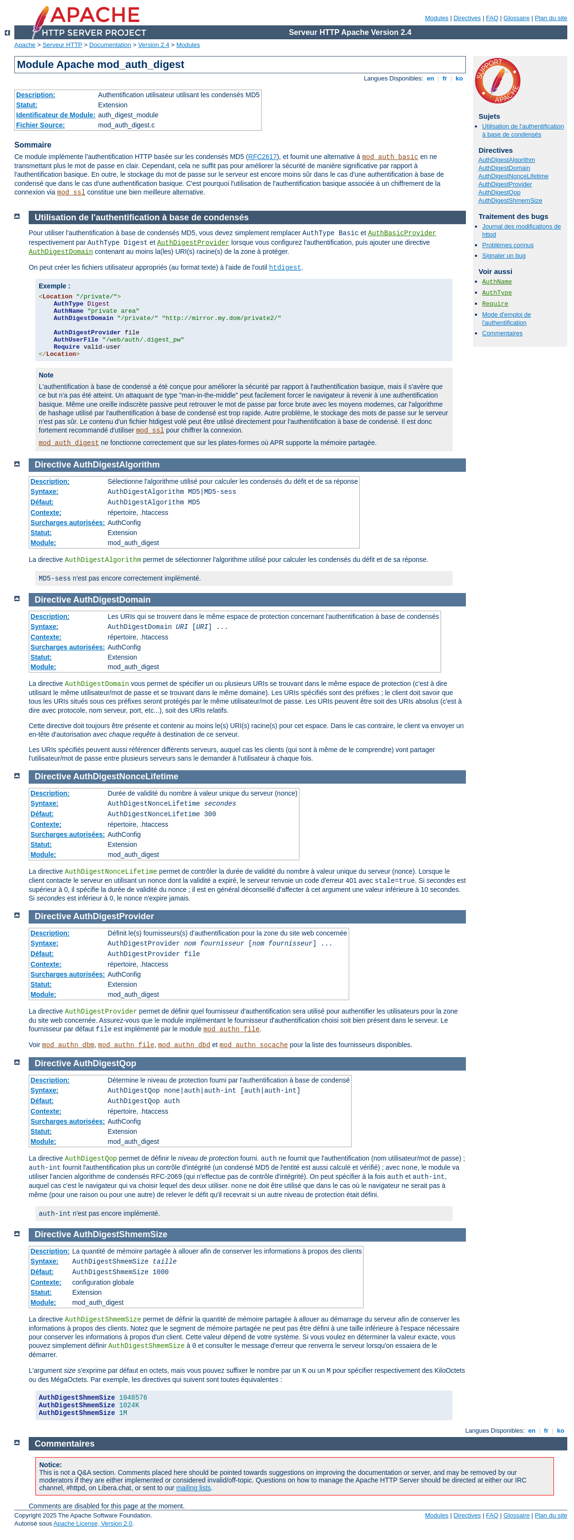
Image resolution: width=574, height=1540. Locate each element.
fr (445, 78)
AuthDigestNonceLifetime (513, 176)
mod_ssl (71, 192)
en (430, 78)
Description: (35, 95)
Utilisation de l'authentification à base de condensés (523, 130)
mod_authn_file (231, 1029)
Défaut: (42, 502)
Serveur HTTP (62, 44)
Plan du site (551, 18)
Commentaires (502, 333)
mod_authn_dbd (184, 1045)
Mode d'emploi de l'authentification (506, 318)
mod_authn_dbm (68, 1045)
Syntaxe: (44, 491)
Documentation (110, 44)
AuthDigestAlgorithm (506, 159)
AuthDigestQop (499, 192)
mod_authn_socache (254, 1045)
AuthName (497, 281)
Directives (467, 18)
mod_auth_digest (69, 443)
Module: (43, 543)
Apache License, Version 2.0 (93, 1523)
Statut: (26, 105)
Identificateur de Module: (56, 115)
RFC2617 (262, 156)
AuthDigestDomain (504, 167)
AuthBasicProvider (402, 233)
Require (495, 304)
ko (459, 78)
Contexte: (46, 512)
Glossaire (517, 18)
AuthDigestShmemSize (510, 200)
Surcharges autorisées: (68, 522)
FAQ (492, 18)
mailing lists (193, 1488)
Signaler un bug (504, 255)
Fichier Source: (40, 125)
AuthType (497, 293)
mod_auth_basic (390, 157)
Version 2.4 (153, 44)
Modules (436, 18)
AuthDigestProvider (505, 184)
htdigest (285, 268)
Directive (53, 464)
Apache (24, 44)
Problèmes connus (508, 245)
